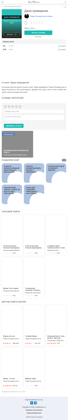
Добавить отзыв (13, 126)
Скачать (63, 46)
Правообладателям (34, 413)
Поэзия (32, 28)
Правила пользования (34, 410)
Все (64, 160)
